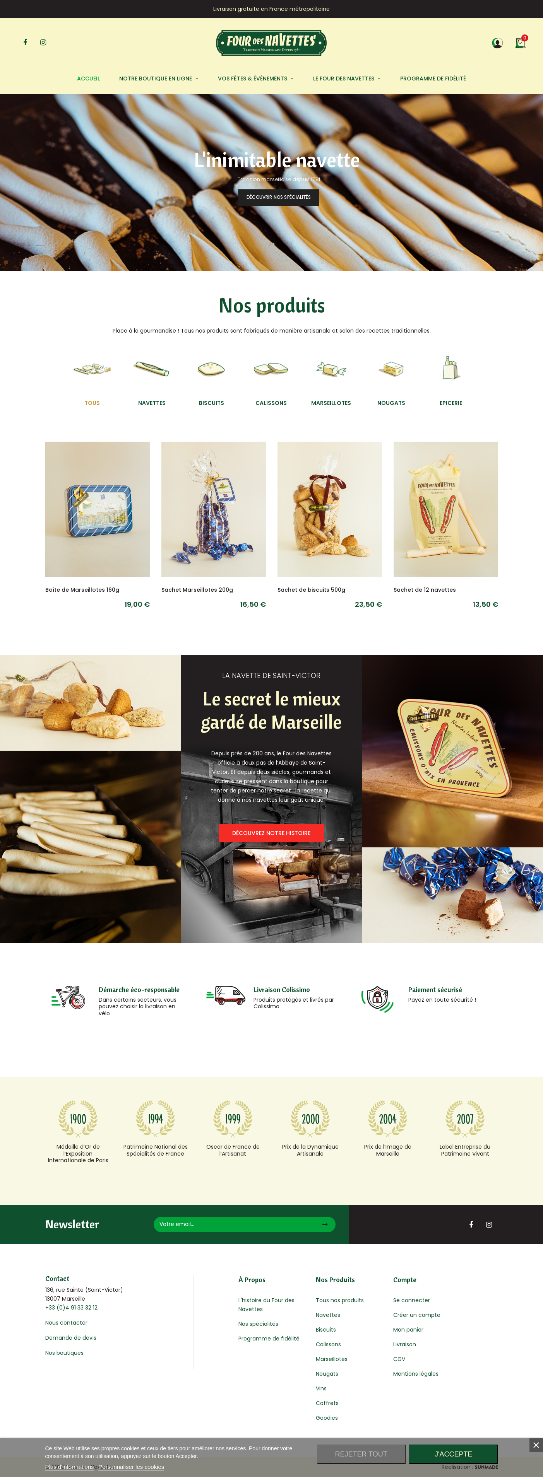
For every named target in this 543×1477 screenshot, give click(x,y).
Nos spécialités (258, 1324)
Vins (321, 1388)
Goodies (327, 1418)
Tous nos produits (340, 1300)
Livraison (404, 1344)
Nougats (327, 1374)
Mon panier (408, 1330)
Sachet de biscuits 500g (311, 590)
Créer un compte (416, 1315)
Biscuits (326, 1330)
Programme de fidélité (269, 1338)
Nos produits (271, 305)
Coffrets (327, 1403)
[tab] (92, 378)
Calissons (328, 1344)
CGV (399, 1359)
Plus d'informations (69, 1466)
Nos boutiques (64, 1353)
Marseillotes (332, 1359)
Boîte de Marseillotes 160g (82, 590)
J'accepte (453, 1454)
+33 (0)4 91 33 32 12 (71, 1307)
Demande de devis (70, 1338)
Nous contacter (66, 1323)
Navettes (328, 1315)
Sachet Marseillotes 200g (197, 590)
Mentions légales (416, 1374)
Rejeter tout (361, 1454)
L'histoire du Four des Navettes (266, 1304)
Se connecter (411, 1300)
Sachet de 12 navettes (425, 590)
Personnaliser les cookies (131, 1466)
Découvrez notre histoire (271, 833)
